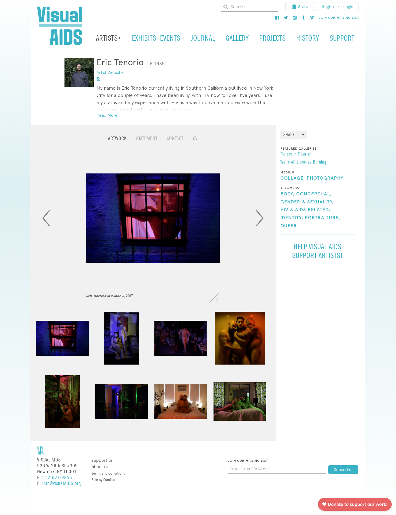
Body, (287, 194)
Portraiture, (322, 218)
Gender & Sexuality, (307, 202)
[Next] (259, 218)
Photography (325, 178)
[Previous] (46, 218)
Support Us (102, 460)
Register (329, 6)
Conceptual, (314, 194)
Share (289, 135)
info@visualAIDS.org (61, 483)
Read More (107, 115)
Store (299, 6)
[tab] (117, 141)
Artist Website (110, 72)
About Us (100, 466)
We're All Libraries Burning (303, 162)
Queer (288, 226)
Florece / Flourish (295, 154)
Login (348, 6)
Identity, (291, 218)
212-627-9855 (57, 477)
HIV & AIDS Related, (305, 210)
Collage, (292, 178)
